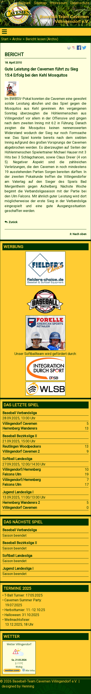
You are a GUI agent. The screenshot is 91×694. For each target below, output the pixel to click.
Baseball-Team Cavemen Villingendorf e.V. (44, 681)
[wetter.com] (12, 671)
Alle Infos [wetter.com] (28, 670)
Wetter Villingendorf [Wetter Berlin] (19, 644)
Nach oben (79, 234)
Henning (28, 686)
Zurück (13, 222)
